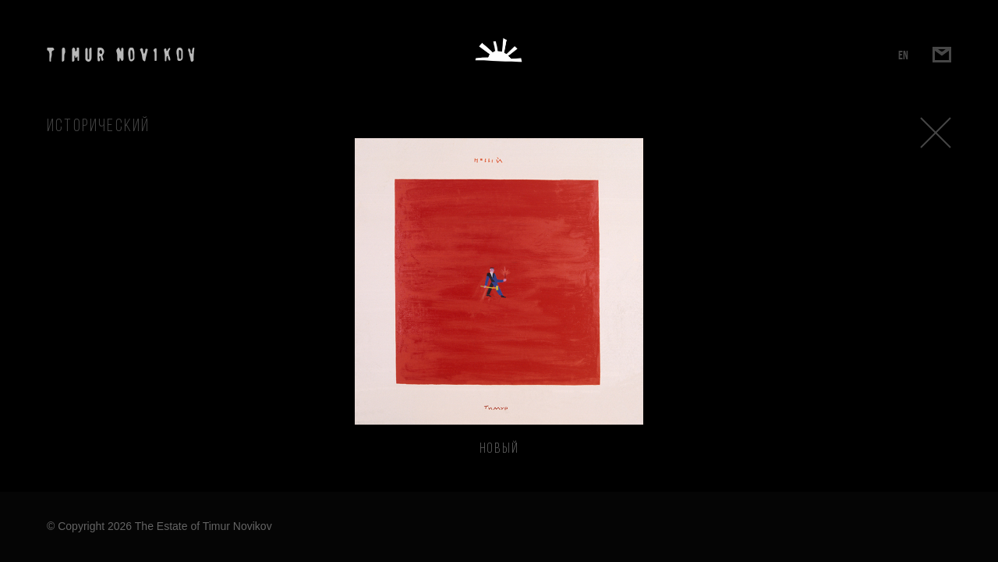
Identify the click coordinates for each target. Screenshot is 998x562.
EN (903, 55)
